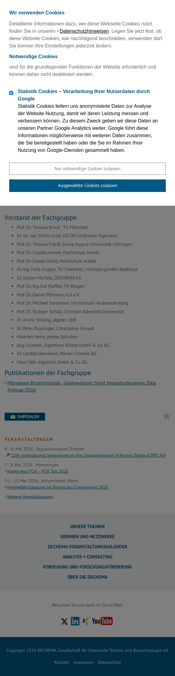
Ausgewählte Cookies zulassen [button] (87, 185)
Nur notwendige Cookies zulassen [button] (87, 168)
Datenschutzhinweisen (84, 31)
